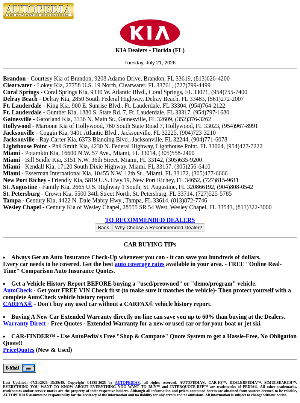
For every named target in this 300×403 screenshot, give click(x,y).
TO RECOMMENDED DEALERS (150, 220)
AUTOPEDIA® (127, 382)
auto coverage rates (139, 264)
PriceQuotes (19, 350)
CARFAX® (17, 304)
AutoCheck (17, 290)
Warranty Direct (24, 323)
